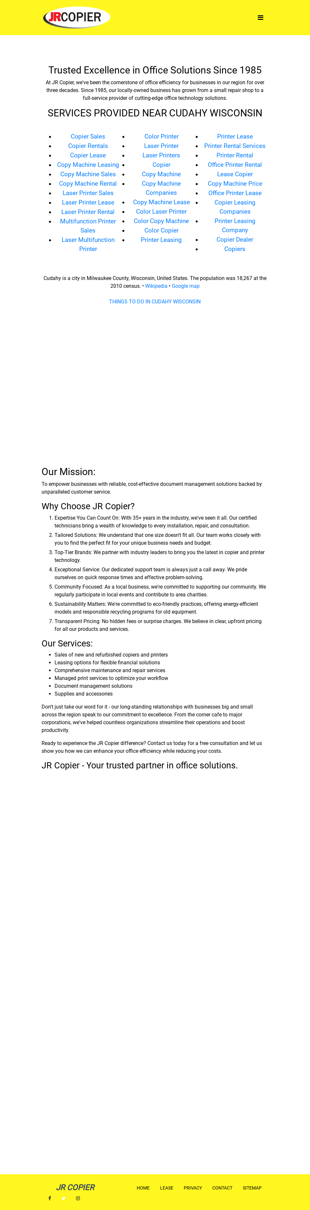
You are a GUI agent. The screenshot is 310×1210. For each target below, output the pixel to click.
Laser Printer (161, 146)
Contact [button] (222, 1188)
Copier (161, 164)
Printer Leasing (161, 240)
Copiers (234, 249)
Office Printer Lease (235, 193)
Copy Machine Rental (88, 183)
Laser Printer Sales (88, 193)
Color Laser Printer (161, 211)
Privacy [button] (193, 1188)
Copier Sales (88, 136)
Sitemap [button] (252, 1188)
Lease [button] (166, 1188)
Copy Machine (161, 174)
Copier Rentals (88, 146)
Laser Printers (161, 155)
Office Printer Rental (235, 164)
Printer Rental (235, 155)
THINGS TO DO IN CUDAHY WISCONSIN (155, 302)
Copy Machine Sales (88, 174)
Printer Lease (235, 136)
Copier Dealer (235, 239)
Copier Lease (88, 155)
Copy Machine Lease (161, 202)
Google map (186, 286)
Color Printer (161, 136)
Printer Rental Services (235, 146)
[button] (49, 1198)
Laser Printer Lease (88, 202)
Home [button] (143, 1188)
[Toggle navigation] (260, 17)
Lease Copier (235, 174)
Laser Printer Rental (88, 212)
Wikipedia (156, 286)
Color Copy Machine (161, 221)
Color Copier (161, 230)
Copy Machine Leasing (88, 164)
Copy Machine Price (235, 183)
